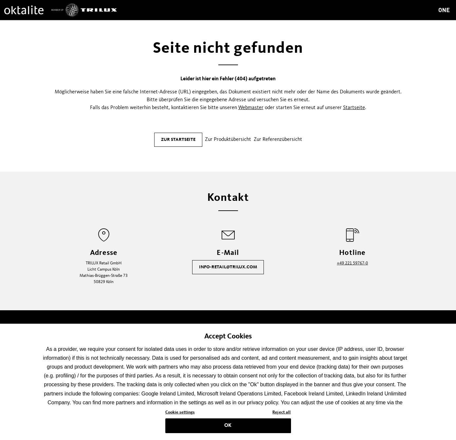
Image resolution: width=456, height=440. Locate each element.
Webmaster (251, 107)
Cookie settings (180, 414)
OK (227, 427)
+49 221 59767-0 (352, 263)
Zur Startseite (178, 139)
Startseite (354, 107)
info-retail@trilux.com (228, 267)
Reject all (281, 414)
